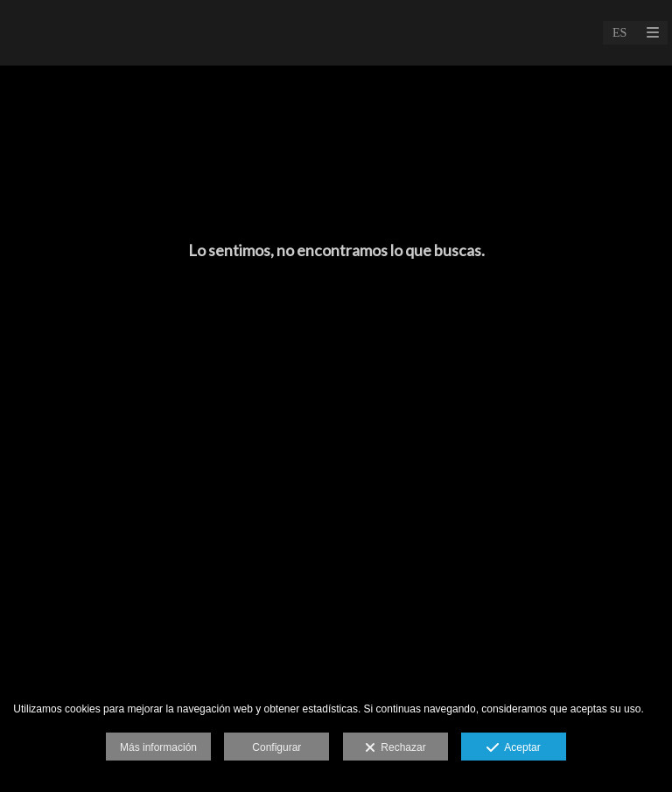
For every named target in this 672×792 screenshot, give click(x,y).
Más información (158, 747)
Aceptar (513, 748)
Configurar (276, 747)
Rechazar (395, 748)
